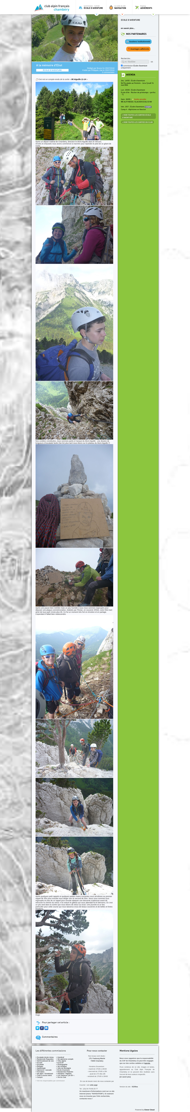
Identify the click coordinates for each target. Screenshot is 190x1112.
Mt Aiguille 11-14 (79, 79)
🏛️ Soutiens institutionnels (138, 42)
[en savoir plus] (125, 1077)
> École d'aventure (63, 1070)
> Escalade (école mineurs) (46, 1057)
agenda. (147, 1063)
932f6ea (135, 1087)
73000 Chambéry (97, 1061)
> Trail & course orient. (44, 1075)
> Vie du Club (61, 1077)
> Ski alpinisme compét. (65, 1059)
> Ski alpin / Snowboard (44, 1074)
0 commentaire (108, 72)
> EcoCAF (60, 1063)
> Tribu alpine (61, 1061)
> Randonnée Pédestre (64, 1072)
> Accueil (39, 1063)
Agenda (130, 74)
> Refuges (39, 1066)
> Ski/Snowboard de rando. (46, 1061)
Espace (146, 7)
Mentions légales (129, 1051)
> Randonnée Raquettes (45, 1059)
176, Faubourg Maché (97, 1058)
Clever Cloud (149, 1110)
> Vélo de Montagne (63, 1068)
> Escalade (40, 1064)
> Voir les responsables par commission (50, 1081)
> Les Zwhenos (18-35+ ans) (66, 1075)
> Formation (40, 1072)
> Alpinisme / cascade (44, 1070)
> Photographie (61, 1064)
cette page (94, 1085)
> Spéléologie (41, 1068)
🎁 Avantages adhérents (138, 49)
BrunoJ (100, 68)
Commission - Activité (91, 7)
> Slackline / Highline (64, 1074)
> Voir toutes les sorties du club (137, 122)
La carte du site (120, 7)
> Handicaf (60, 1057)
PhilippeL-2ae (97, 70)
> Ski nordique (61, 1066)
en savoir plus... (128, 28)
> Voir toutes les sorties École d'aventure (136, 116)
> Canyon (39, 1077)
